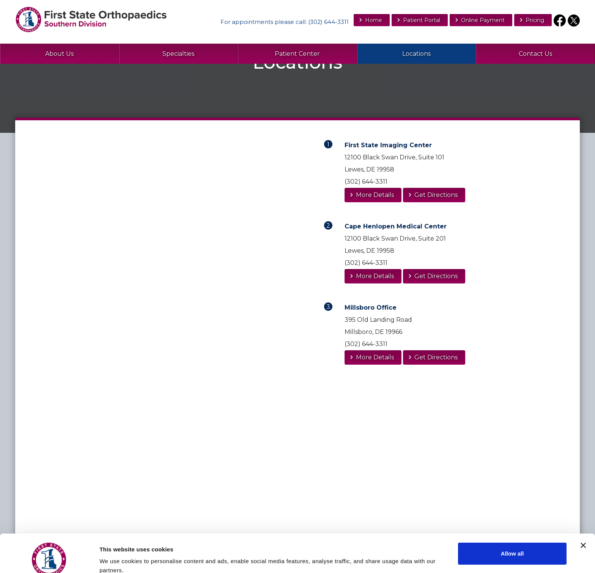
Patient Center (297, 53)
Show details (117, 555)
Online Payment (483, 20)
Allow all (512, 518)
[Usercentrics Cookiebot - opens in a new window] (49, 558)
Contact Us (535, 53)
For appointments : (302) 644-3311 (284, 21)
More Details (375, 194)
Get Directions (436, 194)
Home (373, 20)
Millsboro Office (371, 307)
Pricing (535, 20)
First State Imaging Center (388, 145)
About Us (59, 53)
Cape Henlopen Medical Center (396, 226)
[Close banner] (583, 509)
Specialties (178, 53)
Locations (416, 53)
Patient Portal (421, 20)
